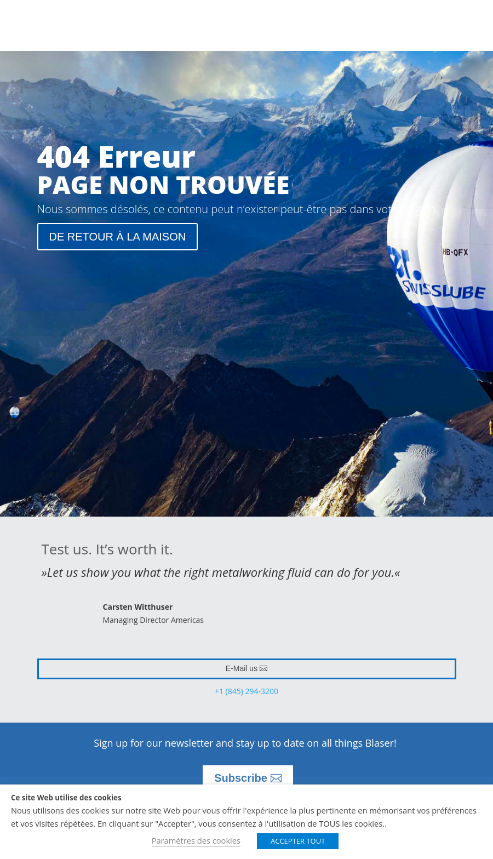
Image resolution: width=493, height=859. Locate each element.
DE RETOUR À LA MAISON (117, 237)
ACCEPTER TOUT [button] (298, 841)
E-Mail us (241, 668)
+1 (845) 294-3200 (246, 691)
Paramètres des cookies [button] (196, 840)
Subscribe (240, 778)
